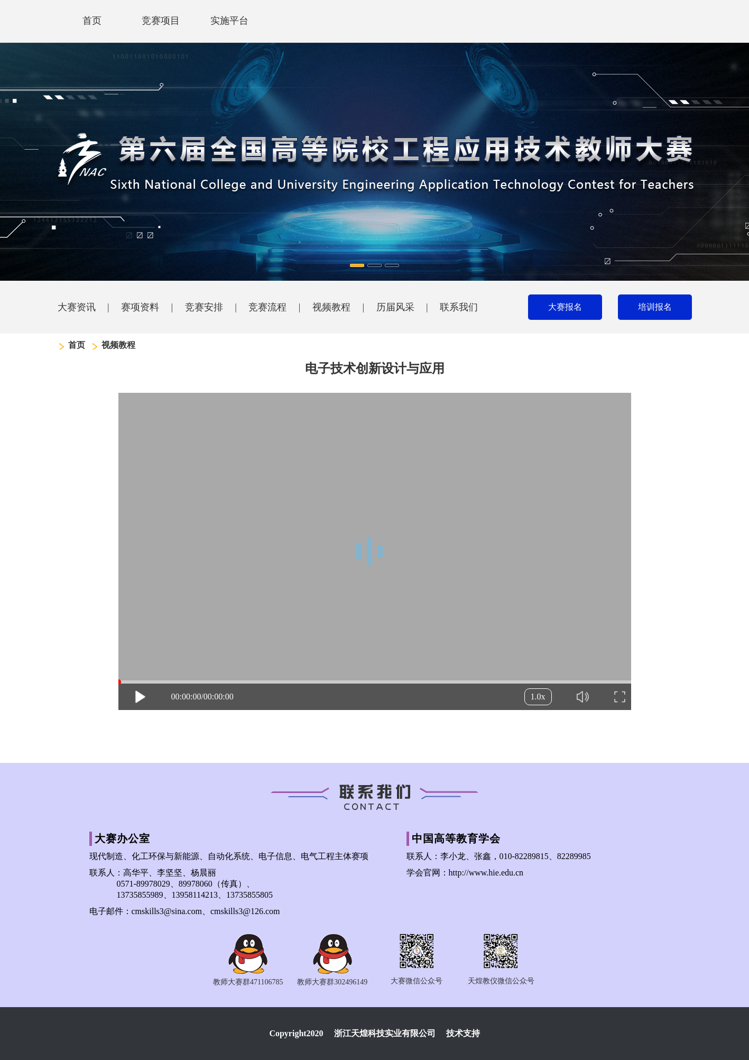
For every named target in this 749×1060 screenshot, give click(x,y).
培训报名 (655, 306)
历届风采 (395, 307)
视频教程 (331, 307)
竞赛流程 (267, 307)
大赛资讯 (77, 307)
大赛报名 (565, 306)
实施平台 (229, 20)
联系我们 (459, 307)
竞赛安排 (204, 307)
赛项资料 (140, 307)
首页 (91, 20)
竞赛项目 (161, 20)
